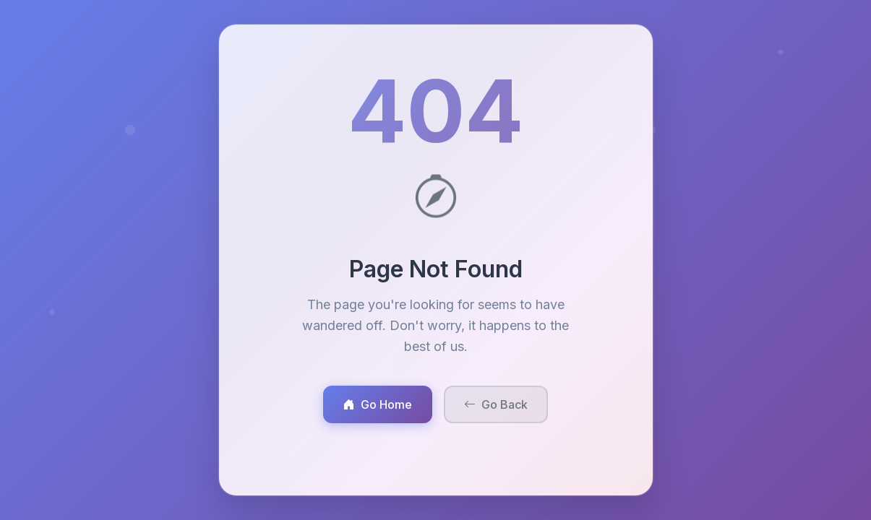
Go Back (496, 404)
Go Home (377, 404)
